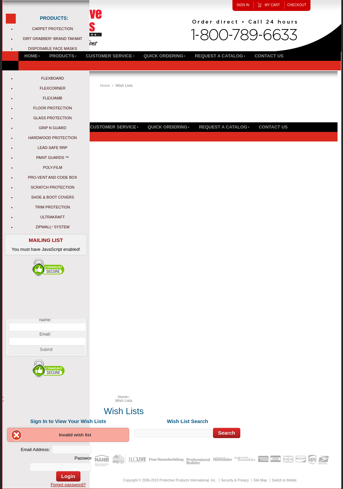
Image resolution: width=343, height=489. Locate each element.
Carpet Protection (52, 29)
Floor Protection (52, 108)
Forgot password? (68, 484)
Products (61, 55)
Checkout (296, 5)
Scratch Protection (53, 187)
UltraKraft (52, 217)
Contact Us (273, 127)
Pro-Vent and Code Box (52, 177)
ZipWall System (52, 227)
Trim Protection (52, 207)
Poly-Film (52, 167)
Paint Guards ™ (52, 157)
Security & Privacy (235, 480)
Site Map (260, 480)
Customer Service (113, 127)
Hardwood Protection (52, 138)
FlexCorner (52, 88)
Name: (45, 319)
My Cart (272, 5)
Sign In (243, 5)
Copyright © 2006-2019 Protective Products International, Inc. (169, 480)
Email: (45, 334)
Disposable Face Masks (52, 48)
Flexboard (52, 78)
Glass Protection (53, 118)
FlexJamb (52, 98)
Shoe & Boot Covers (52, 197)
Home (105, 85)
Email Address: (35, 449)
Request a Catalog (223, 127)
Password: (85, 458)
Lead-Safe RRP (52, 148)
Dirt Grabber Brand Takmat (52, 39)
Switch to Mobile (284, 480)
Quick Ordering (168, 127)
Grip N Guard (52, 128)
